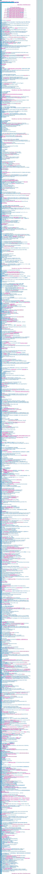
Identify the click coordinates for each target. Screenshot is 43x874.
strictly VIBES (24, 455)
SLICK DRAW (8, 52)
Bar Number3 (3, 511)
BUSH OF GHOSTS (6, 744)
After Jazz (25, 181)
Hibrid (7, 569)
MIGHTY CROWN (10, 597)
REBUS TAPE (6, 246)
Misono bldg (13, 562)
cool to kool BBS (4, 202)
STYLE (14, 696)
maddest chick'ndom (13, 669)
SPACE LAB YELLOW (5, 277)
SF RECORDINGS (19, 309)
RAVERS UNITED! (9, 523)
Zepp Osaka (8, 124)
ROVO (23, 470)
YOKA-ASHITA (14, 37)
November (14, 7)
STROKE (4, 353)
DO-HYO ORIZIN (8, 538)
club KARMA (6, 113)
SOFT (7, 29)
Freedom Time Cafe (17, 201)
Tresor (28, 243)
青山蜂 (2, 848)
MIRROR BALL (25, 55)
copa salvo (7, 180)
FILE (24, 235)
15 (7, 20)
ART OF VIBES (5, 489)
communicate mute (13, 152)
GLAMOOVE (6, 83)
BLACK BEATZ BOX (9, 140)
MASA (3, 797)
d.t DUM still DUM (25, 660)
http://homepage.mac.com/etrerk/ (19, 422)
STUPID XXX (7, 292)
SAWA (3, 587)
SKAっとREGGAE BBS (5, 405)
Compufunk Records (12, 320)
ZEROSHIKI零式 (10, 782)
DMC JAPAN (15, 217)
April (19, 8)
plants (11, 180)
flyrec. (5, 334)
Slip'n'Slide (26, 75)
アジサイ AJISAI (4, 581)
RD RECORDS (19, 55)
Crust (6, 228)
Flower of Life (14, 42)
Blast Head (8, 725)
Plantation (5, 311)
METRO (5, 197)
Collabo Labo (18, 135)
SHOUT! (13, 183)
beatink (8, 103)
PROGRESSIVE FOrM (19, 623)
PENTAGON (13, 369)
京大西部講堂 (6, 786)
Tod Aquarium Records (20, 547)
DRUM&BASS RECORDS (22, 134)
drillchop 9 (4, 433)
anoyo (9, 729)
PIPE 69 (6, 461)
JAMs (9, 639)
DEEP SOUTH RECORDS (12, 772)
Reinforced (2, 668)
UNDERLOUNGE (12, 555)
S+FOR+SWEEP (10, 251)
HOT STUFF (18, 103)
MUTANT (9, 463)
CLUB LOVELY (19, 587)
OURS (6, 498)
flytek (8, 423)
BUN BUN (4, 757)
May (21, 8)
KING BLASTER (9, 829)
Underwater (19, 97)
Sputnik (2, 383)
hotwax (9, 842)
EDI (11, 290)
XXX (7, 555)
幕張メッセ (3, 99)
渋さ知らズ (27, 435)
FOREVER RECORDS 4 (24, 651)
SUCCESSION (4, 836)
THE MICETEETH (13, 574)
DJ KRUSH (4, 489)
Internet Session (10, 307)
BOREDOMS (9, 321)
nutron (3, 300)
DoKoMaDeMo (15, 435)
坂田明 (4, 469)
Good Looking (8, 272)
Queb (20, 797)
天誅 (22, 218)
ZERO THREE (15, 825)
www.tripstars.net (4, 385)
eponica (6, 697)
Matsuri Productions (26, 797)
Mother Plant (10, 43)
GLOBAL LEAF (5, 450)
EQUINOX (22, 796)
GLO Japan (14, 272)
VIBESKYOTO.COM (7, 777)
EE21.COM (3, 791)
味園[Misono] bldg (11, 579)
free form (11, 335)
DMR (11, 38)
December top (14, 89)
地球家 (7, 342)
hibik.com (2, 396)
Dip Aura (8, 433)
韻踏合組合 (10, 460)
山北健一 (6, 472)
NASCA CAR (12, 475)
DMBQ (3, 67)
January (10, 8)
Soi (3, 828)
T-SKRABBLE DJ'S (8, 686)
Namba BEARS (3, 471)
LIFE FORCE (11, 734)
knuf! (5, 307)
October (14, 9)
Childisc (8, 751)
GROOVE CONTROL (11, 776)
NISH (3, 589)
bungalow (20, 94)
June (23, 8)
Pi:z (6, 540)
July (5, 9)
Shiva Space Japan (10, 546)
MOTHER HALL (7, 247)
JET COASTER (15, 290)
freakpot (7, 42)
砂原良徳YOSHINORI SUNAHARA (9, 94)
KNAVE (2, 326)
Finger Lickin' (15, 284)
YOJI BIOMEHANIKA (6, 585)
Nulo (22, 316)
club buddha (3, 377)
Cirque (22, 728)
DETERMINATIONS (6, 134)
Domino (10, 408)
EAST (5, 166)
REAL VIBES (6, 55)
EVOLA (3, 837)
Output (6, 27)
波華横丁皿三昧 (11, 489)
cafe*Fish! (3, 135)
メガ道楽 (22, 639)
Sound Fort (11, 556)
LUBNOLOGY (8, 518)
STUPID (3, 590)
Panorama (18, 795)
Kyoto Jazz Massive (23, 193)
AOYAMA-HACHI (7, 848)
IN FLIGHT (7, 32)
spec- (7, 422)
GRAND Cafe (6, 77)
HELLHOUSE (2, 586)
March (17, 8)
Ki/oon (17, 94)
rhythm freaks (20, 824)
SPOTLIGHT (18, 409)
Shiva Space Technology (11, 547)
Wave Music (14, 389)
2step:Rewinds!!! (8, 206)
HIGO (3, 435)
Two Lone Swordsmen (14, 96)
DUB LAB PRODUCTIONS (11, 659)
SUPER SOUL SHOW (19, 391)
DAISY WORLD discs (8, 728)
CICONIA (13, 667)
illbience (5, 227)
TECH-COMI (9, 499)
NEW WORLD (12, 551)
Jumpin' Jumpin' (20, 206)
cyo (4, 422)
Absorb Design (10, 491)
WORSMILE (18, 352)
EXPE (12, 313)
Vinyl (5, 362)
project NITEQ (4, 559)
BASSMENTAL (14, 824)
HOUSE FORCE (8, 775)
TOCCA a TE (7, 220)
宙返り (17, 302)
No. (5, 782)
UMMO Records (9, 471)
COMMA (7, 28)
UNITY (8, 669)
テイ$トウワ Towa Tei (8, 83)
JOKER (6, 520)
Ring (9, 801)
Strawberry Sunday (11, 344)
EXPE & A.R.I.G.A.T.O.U (5, 328)
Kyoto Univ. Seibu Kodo (13, 786)
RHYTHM (6, 778)
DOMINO (4, 796)
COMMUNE (9, 808)
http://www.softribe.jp (5, 168)
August (8, 9)
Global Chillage (7, 31)
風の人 (7, 864)
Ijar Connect (19, 316)
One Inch (10, 589)
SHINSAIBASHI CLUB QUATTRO (14, 68)
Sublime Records (14, 242)
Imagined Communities (9, 154)
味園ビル (18, 737)
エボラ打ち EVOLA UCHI (9, 835)
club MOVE (15, 236)
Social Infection (11, 490)
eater (3, 728)
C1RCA (24, 57)
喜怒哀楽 (19, 287)
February (13, 8)
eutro (9, 420)
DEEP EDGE (5, 664)
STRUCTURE (4, 836)
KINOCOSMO (21, 435)
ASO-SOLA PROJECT (21, 37)
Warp (13, 408)
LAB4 (3, 585)
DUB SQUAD (8, 768)
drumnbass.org (14, 206)
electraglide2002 (4, 104)
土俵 (11, 663)
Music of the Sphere (9, 796)
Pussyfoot (21, 235)
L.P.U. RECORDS (26, 669)
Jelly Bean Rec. (26, 391)
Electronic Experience (20, 776)
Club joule (6, 615)
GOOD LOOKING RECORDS (13, 271)
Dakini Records (8, 33)
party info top (20, 4)
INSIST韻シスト (5, 180)
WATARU (3, 524)
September (11, 9)
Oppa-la (2, 442)
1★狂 (20, 730)
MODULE (5, 869)
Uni (15, 795)
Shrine (6, 410)
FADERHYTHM (7, 507)
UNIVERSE (3, 737)
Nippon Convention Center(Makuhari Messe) (8, 100)
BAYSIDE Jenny (4, 264)
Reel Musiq (12, 246)
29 (10, 20)
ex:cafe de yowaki (5, 711)
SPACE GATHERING (15, 729)
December (18, 7)
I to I (6, 61)
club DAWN (7, 157)
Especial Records (10, 201)
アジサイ (19, 558)
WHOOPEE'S (9, 451)
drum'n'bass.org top (26, 4)
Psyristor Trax (7, 795)
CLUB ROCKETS (7, 174)
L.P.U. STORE (24, 518)
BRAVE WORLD (8, 553)
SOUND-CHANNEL (16, 163)
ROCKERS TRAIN (6, 599)
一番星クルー (5, 434)
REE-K (3, 799)
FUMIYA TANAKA (5, 172)
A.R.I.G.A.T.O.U (3, 724)
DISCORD (18, 272)
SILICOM (13, 623)
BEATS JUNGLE (7, 697)
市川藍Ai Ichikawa (5, 215)
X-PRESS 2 (4, 95)
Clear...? (11, 507)
